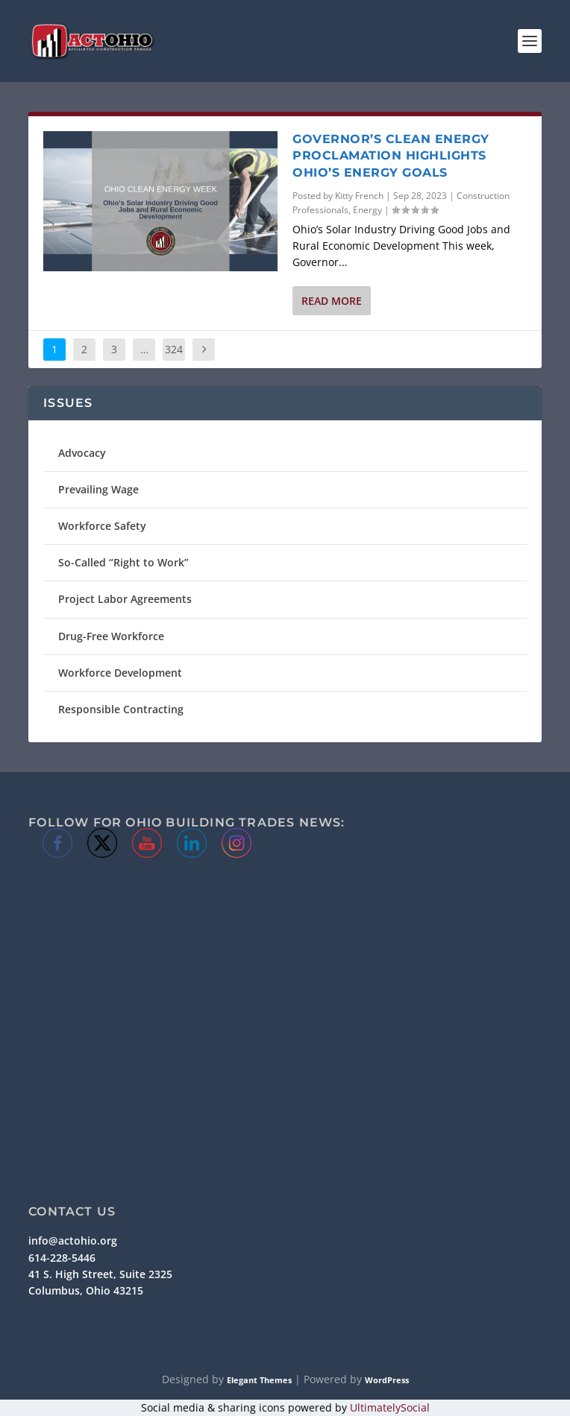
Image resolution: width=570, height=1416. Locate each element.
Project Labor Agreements (125, 599)
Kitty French (359, 195)
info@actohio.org (72, 1240)
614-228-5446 (61, 1258)
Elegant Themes (259, 1379)
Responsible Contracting (121, 709)
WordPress (387, 1379)
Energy (367, 209)
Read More (331, 301)
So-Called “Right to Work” (123, 562)
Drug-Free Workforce (111, 636)
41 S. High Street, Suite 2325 (100, 1274)
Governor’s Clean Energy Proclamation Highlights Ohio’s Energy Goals (390, 156)
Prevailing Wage (98, 489)
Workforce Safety (102, 526)
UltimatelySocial (390, 1407)
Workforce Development (120, 673)
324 (174, 349)
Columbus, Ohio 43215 (85, 1290)
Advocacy (82, 453)
